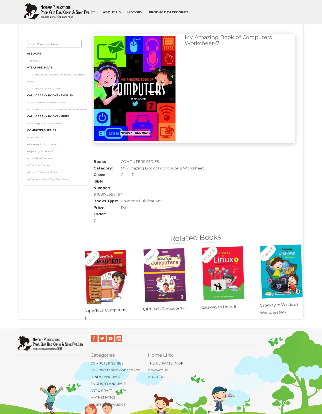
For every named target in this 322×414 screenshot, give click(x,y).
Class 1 (94, 251)
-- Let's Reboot (35, 136)
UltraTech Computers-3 (162, 306)
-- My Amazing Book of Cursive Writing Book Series (57, 108)
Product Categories (168, 12)
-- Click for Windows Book (42, 171)
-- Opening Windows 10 (40, 150)
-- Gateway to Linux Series (42, 143)
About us (112, 12)
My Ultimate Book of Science (115, 370)
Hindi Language (106, 377)
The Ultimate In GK (165, 363)
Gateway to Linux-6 (215, 308)
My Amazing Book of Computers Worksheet (162, 168)
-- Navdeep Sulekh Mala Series (44, 122)
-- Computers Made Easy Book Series (48, 178)
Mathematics (103, 397)
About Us (156, 377)
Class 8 (267, 258)
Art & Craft (101, 390)
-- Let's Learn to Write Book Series (46, 101)
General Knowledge (108, 404)
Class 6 (210, 255)
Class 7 (127, 175)
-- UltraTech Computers (40, 157)
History (134, 12)
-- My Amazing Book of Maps (44, 87)
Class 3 (152, 253)
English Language (108, 384)
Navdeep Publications (141, 201)
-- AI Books (33, 59)
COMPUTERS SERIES (140, 161)
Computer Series (107, 363)
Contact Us (158, 370)
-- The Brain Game (38, 164)
